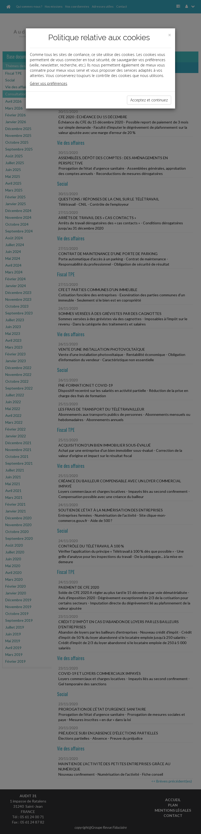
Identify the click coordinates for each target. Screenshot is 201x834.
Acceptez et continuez (149, 99)
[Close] (169, 35)
